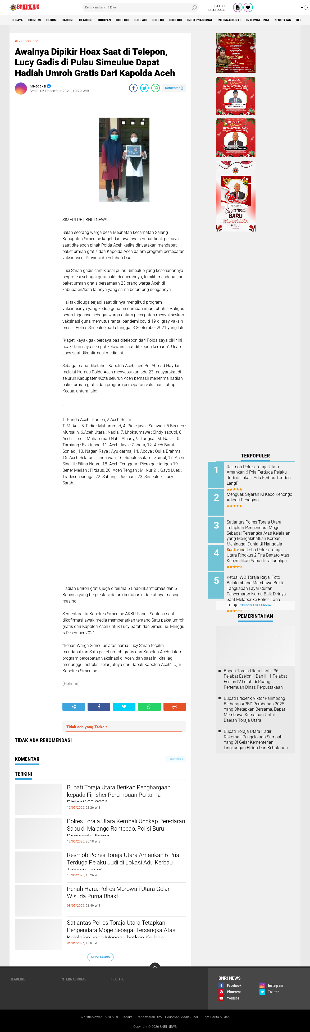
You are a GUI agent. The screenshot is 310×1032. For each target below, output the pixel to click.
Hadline (76, 20)
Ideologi (138, 20)
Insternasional (222, 20)
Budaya (18, 20)
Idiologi (196, 20)
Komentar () (174, 88)
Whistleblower (86, 1017)
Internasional (255, 20)
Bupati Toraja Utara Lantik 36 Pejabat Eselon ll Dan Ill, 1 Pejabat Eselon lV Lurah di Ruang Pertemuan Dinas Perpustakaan (255, 673)
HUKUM (57, 20)
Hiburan (117, 20)
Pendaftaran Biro (148, 1017)
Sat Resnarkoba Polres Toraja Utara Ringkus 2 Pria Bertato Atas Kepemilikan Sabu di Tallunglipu (261, 555)
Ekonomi (37, 20)
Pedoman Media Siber (184, 1017)
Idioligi (177, 20)
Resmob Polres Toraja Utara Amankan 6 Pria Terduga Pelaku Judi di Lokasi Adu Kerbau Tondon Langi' (124, 864)
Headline (96, 20)
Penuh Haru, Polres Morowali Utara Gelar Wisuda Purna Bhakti (119, 893)
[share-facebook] (133, 88)
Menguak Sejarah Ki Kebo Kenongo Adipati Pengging (259, 496)
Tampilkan (175, 759)
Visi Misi (107, 1017)
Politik (117, 979)
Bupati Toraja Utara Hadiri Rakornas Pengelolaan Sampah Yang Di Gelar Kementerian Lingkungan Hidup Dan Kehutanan (256, 733)
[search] (140, 7)
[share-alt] (73, 707)
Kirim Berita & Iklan (220, 1017)
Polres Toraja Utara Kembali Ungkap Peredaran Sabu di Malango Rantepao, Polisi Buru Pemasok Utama (124, 831)
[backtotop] (155, 967)
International (287, 20)
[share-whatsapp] (155, 88)
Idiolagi (158, 20)
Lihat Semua (100, 957)
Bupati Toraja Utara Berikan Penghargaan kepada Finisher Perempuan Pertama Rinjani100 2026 (122, 797)
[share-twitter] (144, 88)
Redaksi (124, 1017)
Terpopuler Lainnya (255, 599)
